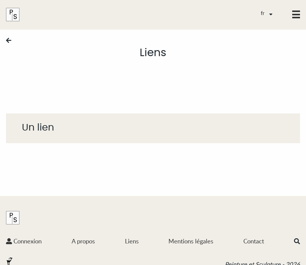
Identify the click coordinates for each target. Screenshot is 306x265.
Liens (132, 241)
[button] (296, 14)
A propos (83, 241)
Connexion (24, 241)
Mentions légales (190, 241)
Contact (253, 241)
